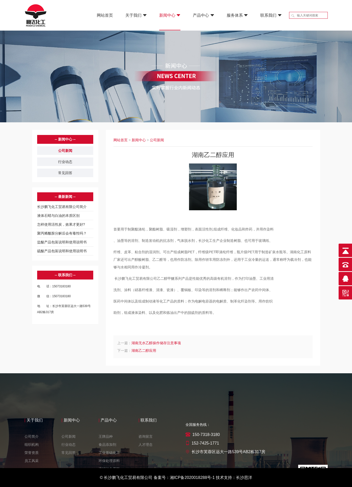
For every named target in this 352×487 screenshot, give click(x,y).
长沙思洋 (244, 477)
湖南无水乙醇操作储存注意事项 (156, 343)
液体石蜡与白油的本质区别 (58, 216)
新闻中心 (169, 15)
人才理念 (145, 466)
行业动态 (65, 162)
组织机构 (32, 466)
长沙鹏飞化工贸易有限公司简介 (62, 207)
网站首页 (105, 15)
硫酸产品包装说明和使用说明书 (62, 251)
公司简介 (32, 458)
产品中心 (203, 15)
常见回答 (65, 173)
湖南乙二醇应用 (143, 351)
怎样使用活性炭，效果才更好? (61, 224)
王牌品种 (106, 458)
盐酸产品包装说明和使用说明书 (62, 242)
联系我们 (270, 15)
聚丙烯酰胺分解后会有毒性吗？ (62, 233)
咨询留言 (145, 458)
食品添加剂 (107, 466)
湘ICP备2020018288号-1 (192, 477)
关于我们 (136, 15)
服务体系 (237, 15)
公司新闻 (65, 151)
